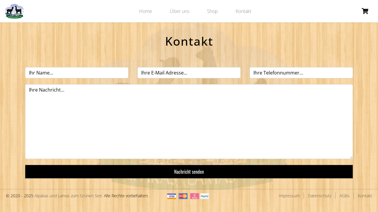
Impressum (289, 195)
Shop (212, 11)
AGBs (345, 195)
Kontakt (243, 11)
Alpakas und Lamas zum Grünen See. (69, 195)
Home (145, 11)
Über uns (179, 11)
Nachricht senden (189, 171)
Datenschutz (319, 195)
